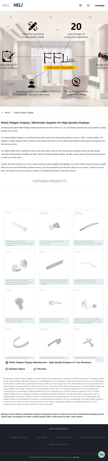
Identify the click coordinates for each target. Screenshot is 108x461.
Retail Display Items (20, 437)
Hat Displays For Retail (22, 417)
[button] (80, 5)
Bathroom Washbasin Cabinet (28, 414)
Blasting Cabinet (8, 414)
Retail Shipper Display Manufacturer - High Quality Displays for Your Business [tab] (48, 362)
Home (7, 113)
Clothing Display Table (41, 417)
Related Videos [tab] (15, 369)
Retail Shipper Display (23, 113)
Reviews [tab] (40, 369)
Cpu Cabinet (42, 437)
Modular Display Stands (59, 444)
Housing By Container (50, 414)
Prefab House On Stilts (61, 417)
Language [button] (100, 5)
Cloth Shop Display (64, 437)
